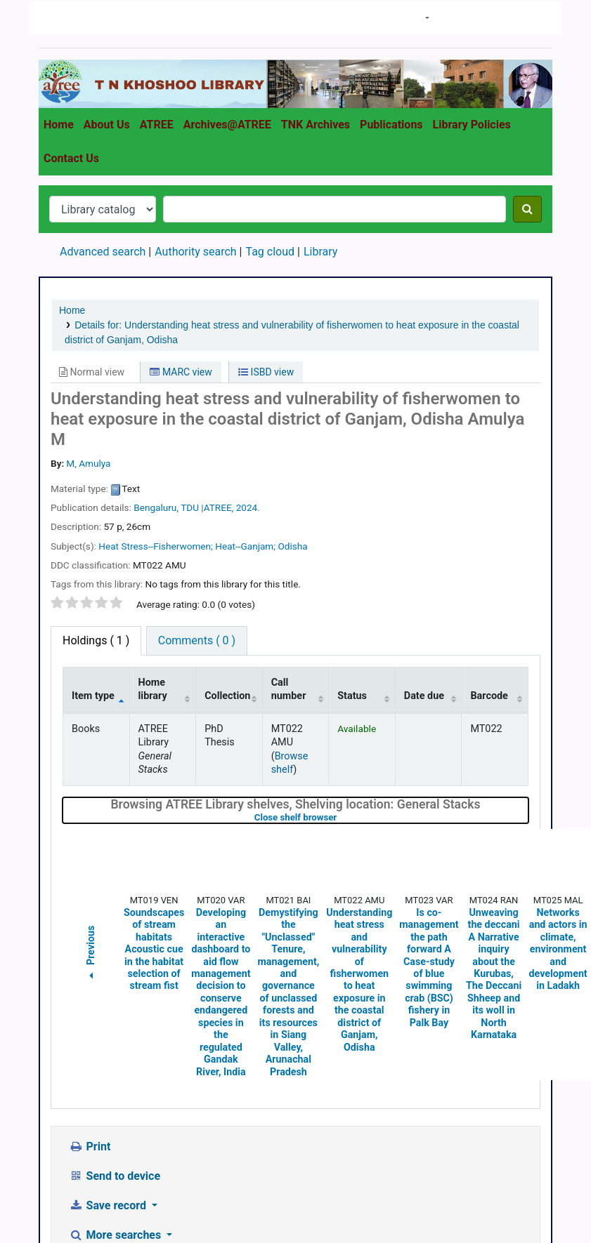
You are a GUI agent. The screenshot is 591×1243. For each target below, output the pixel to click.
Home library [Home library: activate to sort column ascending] (152, 567)
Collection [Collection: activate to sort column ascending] (227, 574)
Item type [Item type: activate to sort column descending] (93, 574)
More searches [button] (116, 1112)
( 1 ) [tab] (96, 518)
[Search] (527, 87)
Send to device (114, 1054)
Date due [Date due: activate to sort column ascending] (424, 574)
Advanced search (102, 129)
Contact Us (71, 36)
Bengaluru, (156, 385)
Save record (109, 1083)
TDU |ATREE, (207, 385)
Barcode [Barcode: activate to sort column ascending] (489, 574)
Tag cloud (269, 129)
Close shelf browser (340, 695)
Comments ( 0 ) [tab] (196, 518)
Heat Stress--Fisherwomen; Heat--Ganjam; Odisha (202, 424)
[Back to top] (547, 1200)
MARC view (181, 249)
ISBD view (266, 249)
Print (89, 1024)
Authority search (195, 129)
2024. (248, 385)
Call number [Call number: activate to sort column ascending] (288, 567)
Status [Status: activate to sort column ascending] (352, 574)
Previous (90, 832)
